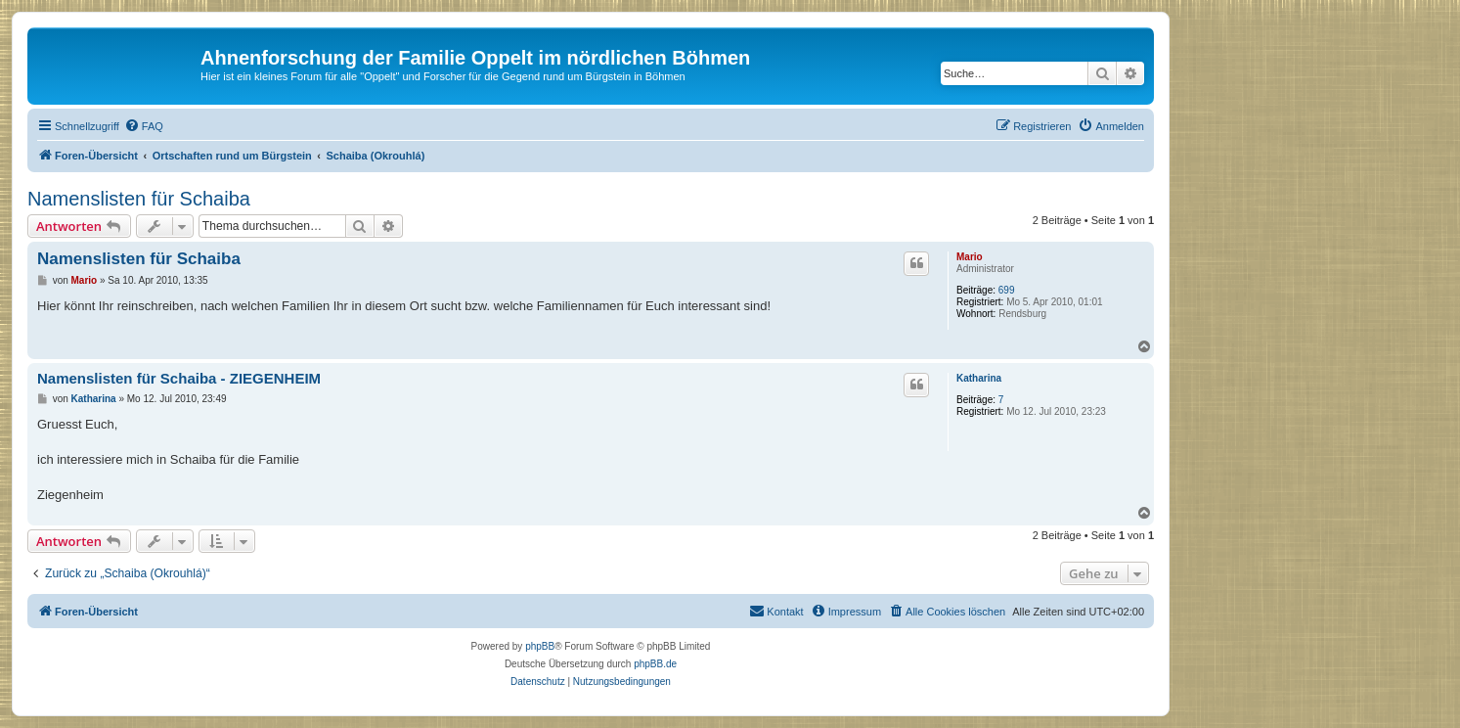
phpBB (539, 646)
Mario (969, 256)
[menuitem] (143, 126)
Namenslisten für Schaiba (138, 198)
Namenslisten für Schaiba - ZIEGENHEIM (179, 378)
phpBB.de (655, 664)
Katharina (978, 378)
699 (1006, 290)
